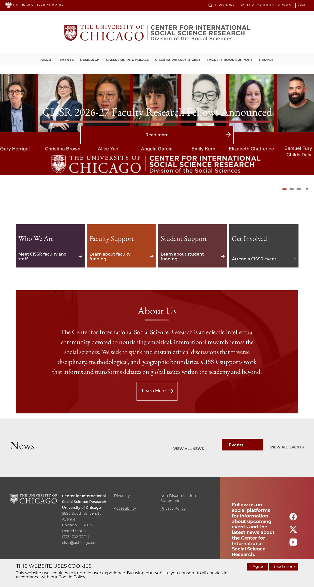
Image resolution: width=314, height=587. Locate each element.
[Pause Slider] (307, 189)
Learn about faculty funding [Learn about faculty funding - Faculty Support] (121, 245)
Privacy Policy (173, 508)
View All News (188, 448)
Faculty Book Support (230, 60)
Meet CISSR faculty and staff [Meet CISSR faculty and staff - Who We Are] (50, 245)
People (266, 60)
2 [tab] (292, 189)
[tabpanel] (157, 124)
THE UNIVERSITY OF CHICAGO (34, 5)
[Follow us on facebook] (293, 518)
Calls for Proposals (127, 60)
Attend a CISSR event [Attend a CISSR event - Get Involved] (263, 245)
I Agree (257, 566)
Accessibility (125, 508)
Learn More (154, 390)
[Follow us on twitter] (293, 531)
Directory (224, 5)
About (46, 60)
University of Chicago (81, 507)
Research (90, 60)
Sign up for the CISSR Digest (266, 5)
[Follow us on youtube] (293, 544)
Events (66, 60)
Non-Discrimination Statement (178, 498)
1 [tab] (284, 189)
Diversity (122, 495)
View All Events (287, 447)
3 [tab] (299, 189)
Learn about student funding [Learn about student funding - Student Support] (192, 245)
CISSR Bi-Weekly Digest (177, 60)
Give (302, 5)
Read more (157, 134)
